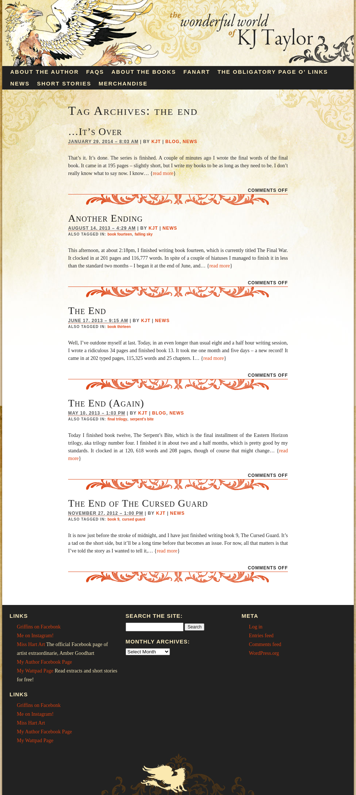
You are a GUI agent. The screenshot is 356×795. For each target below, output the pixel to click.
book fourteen (119, 234)
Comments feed (265, 644)
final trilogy (117, 419)
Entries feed (261, 635)
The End (87, 310)
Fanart (196, 72)
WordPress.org (264, 653)
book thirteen (118, 327)
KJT (156, 141)
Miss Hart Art (31, 644)
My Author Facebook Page (44, 662)
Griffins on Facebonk (39, 627)
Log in (256, 627)
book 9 (113, 519)
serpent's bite (142, 419)
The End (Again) (106, 403)
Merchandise (123, 83)
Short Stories (64, 83)
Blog (173, 141)
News (20, 83)
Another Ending (105, 218)
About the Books (143, 72)
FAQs (95, 72)
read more (163, 173)
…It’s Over (95, 131)
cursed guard (133, 519)
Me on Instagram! (35, 635)
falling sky (144, 234)
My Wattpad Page (35, 671)
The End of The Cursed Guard (138, 503)
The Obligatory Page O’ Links (273, 72)
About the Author (44, 72)
